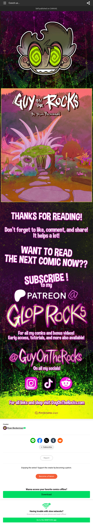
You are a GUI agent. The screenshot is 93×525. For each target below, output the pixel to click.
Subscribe (47, 447)
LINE (33, 440)
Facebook (39, 440)
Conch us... (14, 3)
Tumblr (53, 440)
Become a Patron (46, 476)
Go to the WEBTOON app (46, 520)
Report (46, 458)
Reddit (60, 440)
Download (46, 494)
